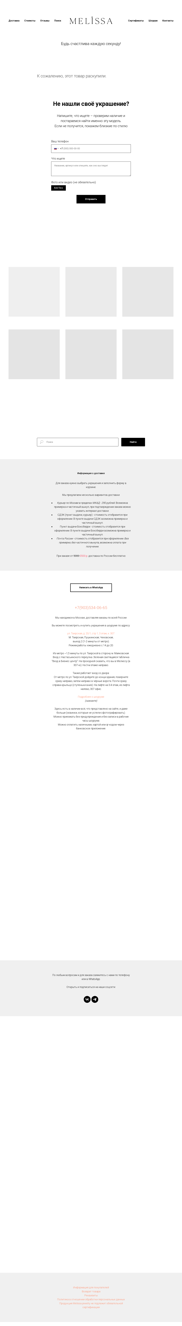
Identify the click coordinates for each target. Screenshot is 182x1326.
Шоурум (153, 20)
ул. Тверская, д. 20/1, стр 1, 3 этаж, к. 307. (91, 637)
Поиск (57, 20)
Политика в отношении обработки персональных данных (91, 1303)
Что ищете (58, 158)
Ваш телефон (60, 141)
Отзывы (44, 20)
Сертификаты (136, 20)
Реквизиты (91, 1299)
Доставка (14, 20)
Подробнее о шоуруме (91, 700)
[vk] (87, 1003)
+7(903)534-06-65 (91, 611)
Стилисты (29, 20)
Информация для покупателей (91, 1291)
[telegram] (94, 1003)
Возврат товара (91, 1295)
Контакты (167, 20)
